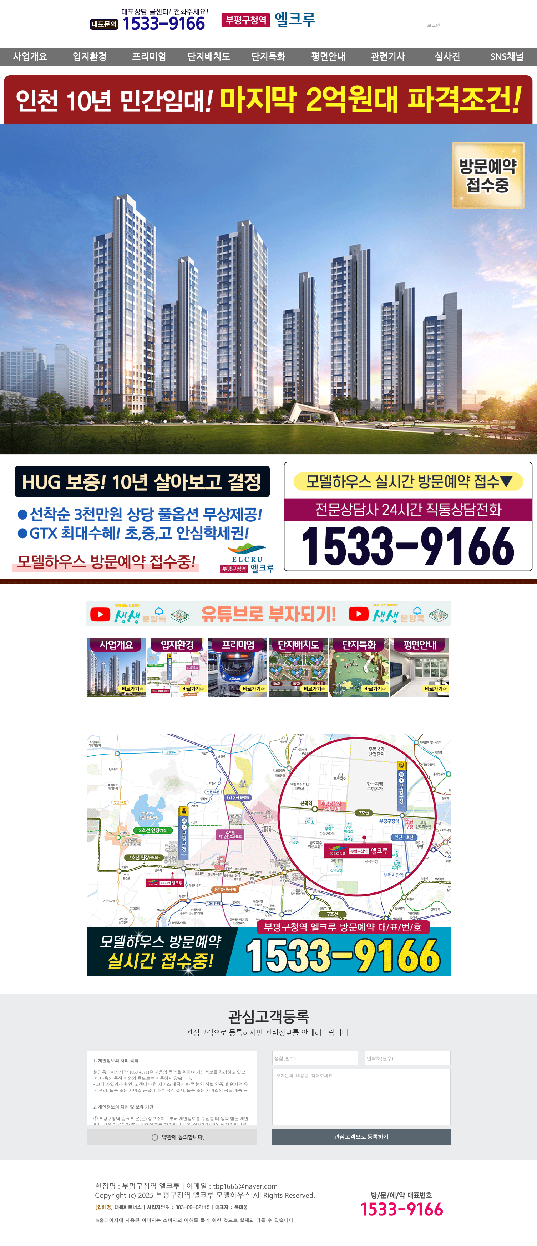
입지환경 (89, 56)
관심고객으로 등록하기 (361, 1137)
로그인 (433, 25)
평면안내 (328, 56)
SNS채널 (507, 56)
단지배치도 (208, 56)
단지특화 (268, 56)
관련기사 (388, 56)
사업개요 (30, 56)
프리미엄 (149, 56)
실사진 (447, 56)
